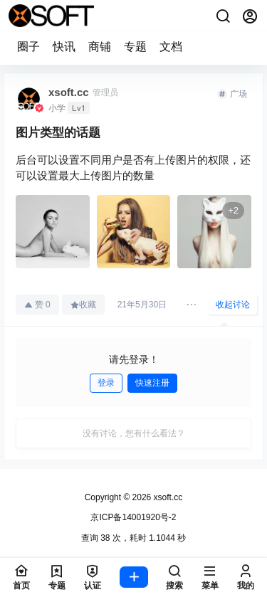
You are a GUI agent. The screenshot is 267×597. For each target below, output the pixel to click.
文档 (170, 47)
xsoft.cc (166, 497)
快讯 (64, 47)
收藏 (83, 305)
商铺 (99, 47)
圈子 (28, 47)
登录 (106, 383)
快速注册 (152, 383)
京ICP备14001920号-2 (133, 517)
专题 (135, 47)
